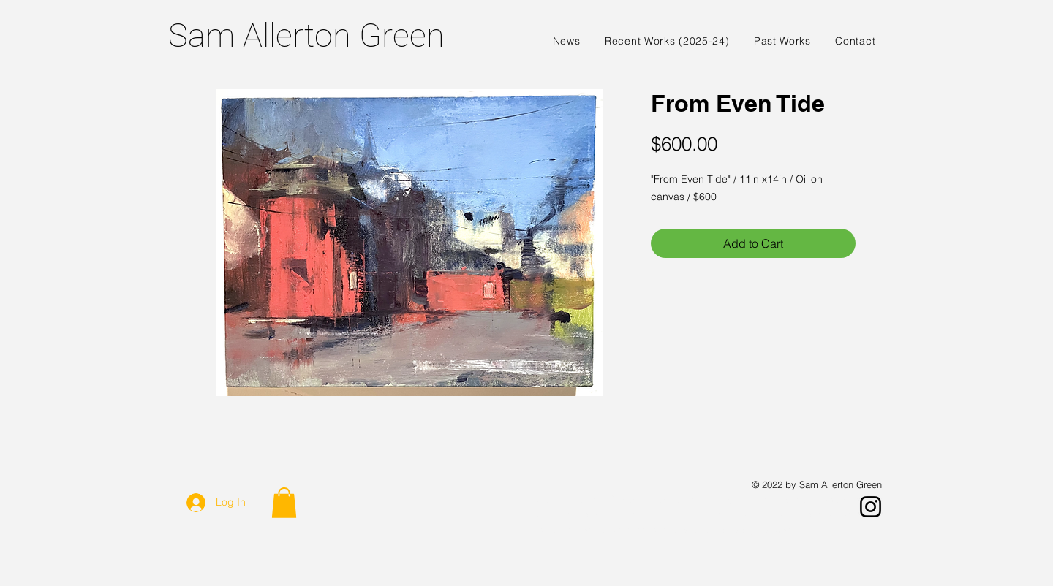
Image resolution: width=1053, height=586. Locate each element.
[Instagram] (870, 506)
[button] (284, 502)
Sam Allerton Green (306, 35)
